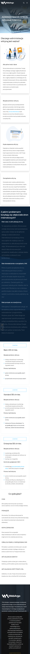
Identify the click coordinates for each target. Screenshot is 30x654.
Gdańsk (15, 645)
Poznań (8, 645)
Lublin (22, 645)
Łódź (6, 643)
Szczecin (21, 643)
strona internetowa (14, 111)
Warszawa (13, 643)
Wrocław (16, 647)
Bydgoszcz (7, 647)
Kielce (23, 647)
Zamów (15, 345)
